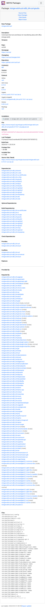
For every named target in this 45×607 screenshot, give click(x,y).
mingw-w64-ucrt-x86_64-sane (11, 435)
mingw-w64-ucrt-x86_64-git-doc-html (13, 312)
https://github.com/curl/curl (11, 62)
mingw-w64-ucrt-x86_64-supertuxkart (14, 444)
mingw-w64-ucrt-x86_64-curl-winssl (13, 254)
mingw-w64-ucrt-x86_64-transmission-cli (15, 453)
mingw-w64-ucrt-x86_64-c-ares (11, 173)
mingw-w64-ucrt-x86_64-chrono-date (13, 288)
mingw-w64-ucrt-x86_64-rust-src (12, 431)
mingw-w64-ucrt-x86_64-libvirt (11, 387)
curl (3, 80)
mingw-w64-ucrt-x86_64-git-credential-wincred (16, 307)
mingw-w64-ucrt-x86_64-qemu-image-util (15, 420)
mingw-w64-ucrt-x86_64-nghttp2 (12, 188)
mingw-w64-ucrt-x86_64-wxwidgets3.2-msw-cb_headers (19, 474)
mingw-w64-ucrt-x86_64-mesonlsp (13, 394)
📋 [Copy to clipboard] (40, 119)
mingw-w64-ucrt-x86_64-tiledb (11, 448)
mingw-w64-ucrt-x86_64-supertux (12, 442)
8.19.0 (4, 85)
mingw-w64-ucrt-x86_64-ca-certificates (14, 175)
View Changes (22, 15)
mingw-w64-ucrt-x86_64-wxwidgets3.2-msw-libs (17, 476)
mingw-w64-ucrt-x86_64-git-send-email (14, 325)
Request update (26, 606)
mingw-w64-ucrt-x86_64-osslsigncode (14, 407)
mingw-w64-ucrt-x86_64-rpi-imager (13, 424)
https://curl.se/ (6, 52)
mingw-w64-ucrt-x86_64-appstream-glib (14, 281)
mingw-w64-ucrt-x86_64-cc (10, 212)
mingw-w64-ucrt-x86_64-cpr (10, 292)
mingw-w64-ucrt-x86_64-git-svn (12, 329)
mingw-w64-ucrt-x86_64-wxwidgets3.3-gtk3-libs (17, 492)
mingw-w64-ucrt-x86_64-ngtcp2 (12, 192)
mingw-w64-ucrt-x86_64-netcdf (11, 398)
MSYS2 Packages (11, 3)
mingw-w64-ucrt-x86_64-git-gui (11, 318)
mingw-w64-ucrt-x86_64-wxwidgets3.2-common (17, 461)
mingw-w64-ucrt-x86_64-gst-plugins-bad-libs (16, 346)
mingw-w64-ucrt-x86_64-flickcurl (12, 299)
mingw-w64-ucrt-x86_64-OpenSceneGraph (15, 403)
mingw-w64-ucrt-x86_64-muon (11, 396)
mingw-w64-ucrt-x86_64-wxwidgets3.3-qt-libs (16, 502)
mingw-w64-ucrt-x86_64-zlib (11, 197)
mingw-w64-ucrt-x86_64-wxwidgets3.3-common (17, 483)
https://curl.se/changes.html (11, 57)
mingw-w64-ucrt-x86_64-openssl (12, 230)
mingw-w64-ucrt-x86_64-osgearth (12, 405)
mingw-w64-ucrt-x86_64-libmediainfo (14, 366)
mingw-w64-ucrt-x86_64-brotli (11, 171)
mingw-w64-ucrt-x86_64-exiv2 (11, 296)
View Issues (22, 17)
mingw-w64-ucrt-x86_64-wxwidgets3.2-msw (16, 472)
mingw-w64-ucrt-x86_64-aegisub (12, 277)
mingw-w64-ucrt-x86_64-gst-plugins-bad (14, 344)
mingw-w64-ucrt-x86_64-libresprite (13, 383)
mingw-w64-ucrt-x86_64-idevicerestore (14, 355)
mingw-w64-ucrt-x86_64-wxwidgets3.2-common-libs (18, 463)
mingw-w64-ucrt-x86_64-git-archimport (14, 305)
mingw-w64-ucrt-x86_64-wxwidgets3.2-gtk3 (16, 468)
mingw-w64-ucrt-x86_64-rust (11, 427)
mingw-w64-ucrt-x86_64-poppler (12, 411)
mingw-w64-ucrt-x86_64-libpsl (11, 184)
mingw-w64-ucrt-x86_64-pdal (11, 409)
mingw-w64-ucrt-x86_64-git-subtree (13, 327)
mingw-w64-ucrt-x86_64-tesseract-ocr (14, 446)
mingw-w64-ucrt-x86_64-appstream (13, 279)
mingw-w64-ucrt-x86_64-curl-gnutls (24, 8)
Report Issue (23, 19)
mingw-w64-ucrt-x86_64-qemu (11, 418)
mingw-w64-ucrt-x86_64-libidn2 (12, 181)
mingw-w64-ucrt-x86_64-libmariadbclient (15, 364)
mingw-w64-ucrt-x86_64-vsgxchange (13, 459)
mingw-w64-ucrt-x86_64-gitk (11, 331)
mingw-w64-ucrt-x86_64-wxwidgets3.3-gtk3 (16, 489)
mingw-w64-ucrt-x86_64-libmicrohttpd (14, 368)
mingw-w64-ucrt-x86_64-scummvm (13, 437)
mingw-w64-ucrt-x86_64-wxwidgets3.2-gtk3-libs (17, 470)
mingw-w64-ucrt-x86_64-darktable (13, 294)
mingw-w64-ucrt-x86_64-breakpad (13, 283)
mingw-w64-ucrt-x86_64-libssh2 (12, 186)
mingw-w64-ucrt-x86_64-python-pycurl (14, 416)
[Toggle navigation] (41, 3)
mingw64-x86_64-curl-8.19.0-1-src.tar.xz (19, 99)
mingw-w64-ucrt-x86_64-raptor (11, 422)
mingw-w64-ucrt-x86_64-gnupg (12, 338)
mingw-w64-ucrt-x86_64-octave (12, 400)
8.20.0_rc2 (5, 104)
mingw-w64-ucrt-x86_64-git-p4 (11, 320)
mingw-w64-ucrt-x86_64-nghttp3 (12, 190)
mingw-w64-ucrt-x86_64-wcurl (11, 246)
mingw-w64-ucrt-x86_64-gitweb (12, 333)
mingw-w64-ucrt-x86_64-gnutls (11, 179)
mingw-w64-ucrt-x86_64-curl (11, 244)
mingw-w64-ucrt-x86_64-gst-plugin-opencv (15, 342)
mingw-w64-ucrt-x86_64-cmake (12, 215)
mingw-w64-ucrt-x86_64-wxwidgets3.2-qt (15, 479)
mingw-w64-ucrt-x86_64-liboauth (12, 372)
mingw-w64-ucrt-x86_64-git (10, 303)
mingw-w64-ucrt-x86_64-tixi (10, 450)
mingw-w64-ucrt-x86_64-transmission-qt (15, 457)
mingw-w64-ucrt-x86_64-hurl (11, 353)
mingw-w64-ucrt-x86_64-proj (11, 414)
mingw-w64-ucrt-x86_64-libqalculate (13, 377)
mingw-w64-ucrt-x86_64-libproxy (12, 374)
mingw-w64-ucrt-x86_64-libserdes (12, 385)
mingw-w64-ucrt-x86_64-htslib (11, 351)
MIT (3, 67)
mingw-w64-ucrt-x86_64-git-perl (12, 322)
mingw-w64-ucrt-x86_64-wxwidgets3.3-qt (15, 500)
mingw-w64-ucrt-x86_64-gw (10, 348)
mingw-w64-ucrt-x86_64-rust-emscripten (14, 429)
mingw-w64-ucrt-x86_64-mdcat (12, 392)
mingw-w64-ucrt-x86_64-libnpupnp (13, 370)
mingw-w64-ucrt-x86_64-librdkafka (13, 381)
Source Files (22, 13)
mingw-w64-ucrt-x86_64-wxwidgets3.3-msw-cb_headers (19, 496)
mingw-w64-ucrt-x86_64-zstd (11, 199)
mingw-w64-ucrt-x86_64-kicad (11, 357)
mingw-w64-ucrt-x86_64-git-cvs (12, 309)
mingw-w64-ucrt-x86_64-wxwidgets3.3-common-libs (18, 485)
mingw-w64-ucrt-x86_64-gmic (11, 335)
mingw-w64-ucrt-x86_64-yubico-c (12, 505)
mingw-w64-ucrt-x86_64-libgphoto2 (13, 361)
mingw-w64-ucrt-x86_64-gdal (11, 301)
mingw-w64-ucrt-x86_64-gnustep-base (14, 340)
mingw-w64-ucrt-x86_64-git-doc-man (13, 314)
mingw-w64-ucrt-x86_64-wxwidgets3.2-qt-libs (16, 481)
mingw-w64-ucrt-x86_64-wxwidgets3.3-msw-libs (17, 498)
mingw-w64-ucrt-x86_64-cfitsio (11, 286)
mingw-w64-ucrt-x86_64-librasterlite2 (13, 379)
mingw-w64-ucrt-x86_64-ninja (11, 228)
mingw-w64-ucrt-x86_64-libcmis (12, 359)
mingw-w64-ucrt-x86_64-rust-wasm (13, 433)
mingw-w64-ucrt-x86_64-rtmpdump (13, 194)
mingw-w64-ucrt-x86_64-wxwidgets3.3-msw (16, 494)
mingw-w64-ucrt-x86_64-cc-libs (11, 177)
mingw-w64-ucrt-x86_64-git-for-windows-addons (17, 316)
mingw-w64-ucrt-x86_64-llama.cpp (13, 390)
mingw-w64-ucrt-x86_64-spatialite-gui (14, 440)
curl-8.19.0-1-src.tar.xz (14, 94)
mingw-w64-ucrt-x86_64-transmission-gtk (15, 455)
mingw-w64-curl (7, 26)
